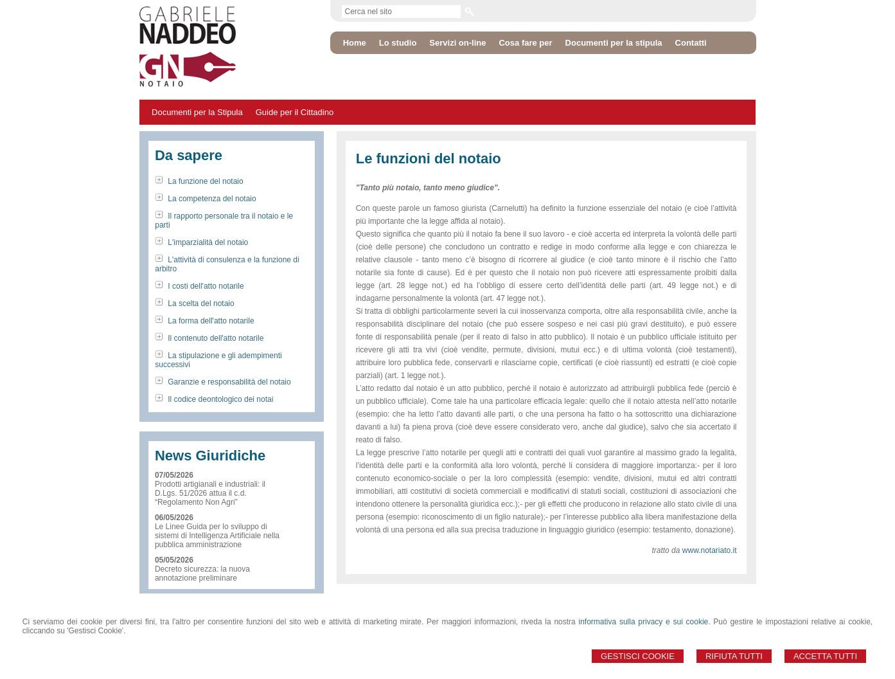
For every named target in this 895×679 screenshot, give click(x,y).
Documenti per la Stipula (197, 112)
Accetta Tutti (825, 656)
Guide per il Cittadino (294, 112)
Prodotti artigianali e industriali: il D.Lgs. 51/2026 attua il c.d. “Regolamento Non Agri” (210, 493)
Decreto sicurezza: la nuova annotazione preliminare (202, 574)
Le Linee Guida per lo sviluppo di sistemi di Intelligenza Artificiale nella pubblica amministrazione (217, 535)
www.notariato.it (709, 550)
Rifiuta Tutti (734, 656)
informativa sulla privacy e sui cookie (644, 621)
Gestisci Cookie (638, 656)
